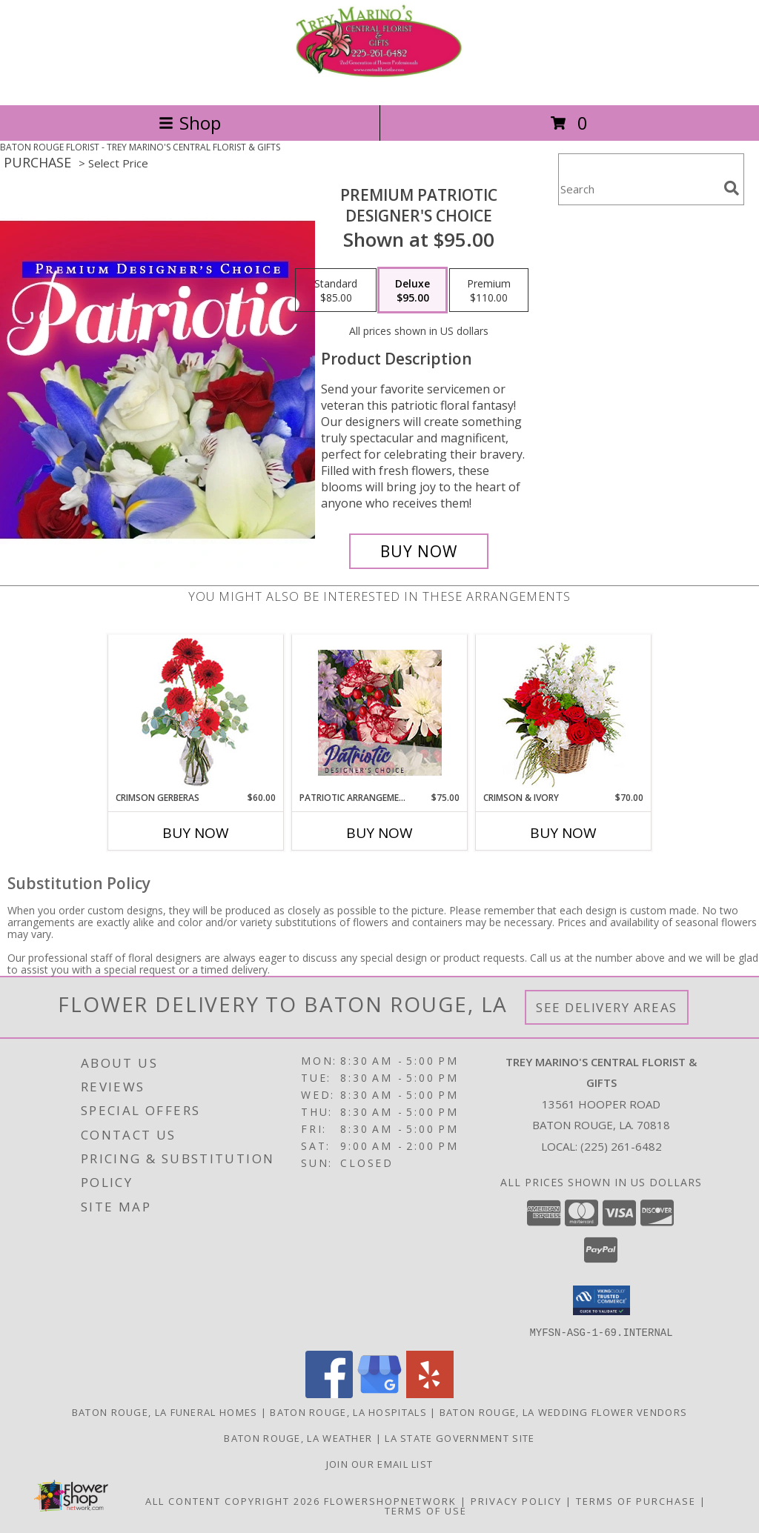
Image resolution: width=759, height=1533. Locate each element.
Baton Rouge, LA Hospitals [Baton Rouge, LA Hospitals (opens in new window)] (348, 1411)
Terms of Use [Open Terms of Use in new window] (426, 1510)
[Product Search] (638, 188)
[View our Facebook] (329, 1393)
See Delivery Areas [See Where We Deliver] (606, 1007)
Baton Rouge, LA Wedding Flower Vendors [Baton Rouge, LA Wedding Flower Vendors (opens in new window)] (563, 1411)
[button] (601, 1300)
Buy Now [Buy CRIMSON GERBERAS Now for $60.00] (195, 832)
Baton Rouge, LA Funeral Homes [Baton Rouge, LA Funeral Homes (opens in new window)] (165, 1411)
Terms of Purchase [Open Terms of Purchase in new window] (636, 1500)
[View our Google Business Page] (379, 1393)
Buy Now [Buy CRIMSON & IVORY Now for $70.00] (563, 832)
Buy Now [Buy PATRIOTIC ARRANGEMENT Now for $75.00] (379, 832)
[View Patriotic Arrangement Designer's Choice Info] (380, 712)
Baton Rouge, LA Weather (298, 1437)
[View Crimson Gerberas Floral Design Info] (196, 713)
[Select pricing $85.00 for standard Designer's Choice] (336, 290)
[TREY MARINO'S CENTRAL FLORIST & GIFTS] (379, 83)
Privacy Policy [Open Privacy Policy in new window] (516, 1500)
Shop (190, 122)
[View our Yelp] (430, 1393)
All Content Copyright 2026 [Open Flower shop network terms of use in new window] (232, 1500)
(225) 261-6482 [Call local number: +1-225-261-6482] (621, 1146)
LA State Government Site (459, 1437)
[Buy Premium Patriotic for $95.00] (418, 551)
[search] (731, 188)
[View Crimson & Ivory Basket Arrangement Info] (564, 713)
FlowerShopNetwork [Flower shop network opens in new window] (390, 1500)
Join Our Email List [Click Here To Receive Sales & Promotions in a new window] (380, 1463)
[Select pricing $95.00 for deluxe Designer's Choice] (412, 290)
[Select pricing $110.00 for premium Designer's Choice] (489, 290)
